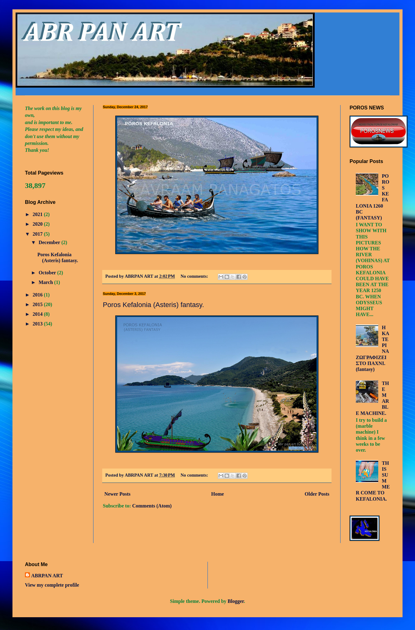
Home (217, 494)
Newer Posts (117, 494)
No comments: (194, 276)
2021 (38, 214)
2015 (38, 304)
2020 (38, 224)
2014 (38, 314)
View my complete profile (52, 585)
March (46, 282)
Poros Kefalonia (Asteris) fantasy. (153, 305)
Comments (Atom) (152, 505)
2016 (38, 294)
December (50, 242)
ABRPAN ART (47, 575)
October (48, 272)
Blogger (236, 601)
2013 (38, 323)
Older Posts (317, 494)
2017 (38, 234)
